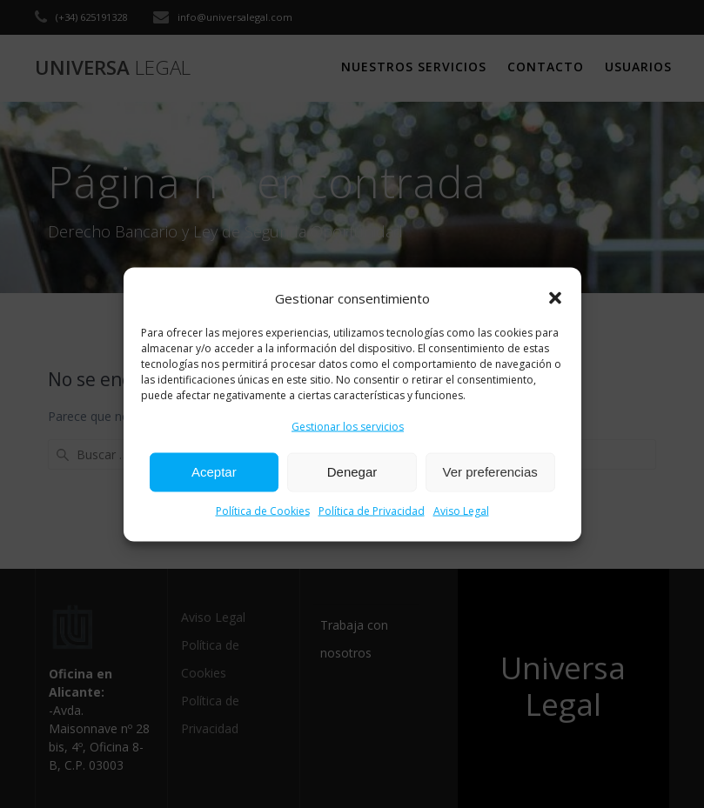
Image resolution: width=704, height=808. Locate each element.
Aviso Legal (461, 510)
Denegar (352, 471)
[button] (555, 298)
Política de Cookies (263, 510)
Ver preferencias (490, 471)
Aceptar (214, 471)
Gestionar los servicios (348, 425)
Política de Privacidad (371, 510)
